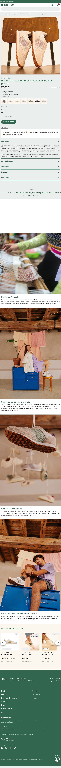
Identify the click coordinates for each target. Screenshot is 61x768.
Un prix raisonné (55, 87)
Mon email (4, 726)
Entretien (30, 172)
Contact (4, 701)
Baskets (34, 691)
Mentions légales (16, 759)
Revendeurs (6, 708)
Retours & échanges (10, 698)
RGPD (26, 759)
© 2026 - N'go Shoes (6, 759)
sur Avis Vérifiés (10, 740)
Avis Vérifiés (30, 177)
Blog (3, 705)
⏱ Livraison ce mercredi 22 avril (14, 132)
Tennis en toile (27, 654)
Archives (34, 698)
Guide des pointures (6, 116)
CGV (23, 759)
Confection (30, 166)
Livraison (5, 694)
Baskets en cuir (6, 654)
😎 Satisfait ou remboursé (12, 134)
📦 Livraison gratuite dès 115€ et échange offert (42, 132)
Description (30, 141)
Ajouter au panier (9, 121)
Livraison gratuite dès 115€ (18, 678)
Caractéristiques (30, 161)
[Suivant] (57, 642)
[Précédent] (3, 642)
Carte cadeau (36, 694)
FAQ (3, 691)
